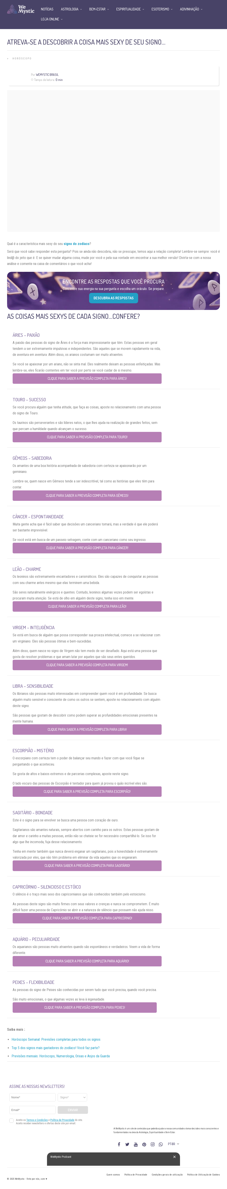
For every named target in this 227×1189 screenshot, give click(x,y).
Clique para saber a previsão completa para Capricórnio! (87, 918)
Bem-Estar (97, 9)
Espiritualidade (128, 9)
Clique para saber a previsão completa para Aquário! (87, 961)
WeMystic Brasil (47, 74)
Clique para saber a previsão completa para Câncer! (87, 548)
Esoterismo (160, 9)
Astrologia (69, 9)
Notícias (47, 9)
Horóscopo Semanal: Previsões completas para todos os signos (56, 1039)
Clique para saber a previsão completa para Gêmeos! (87, 495)
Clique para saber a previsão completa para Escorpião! (87, 791)
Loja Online (50, 19)
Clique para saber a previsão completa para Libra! (87, 729)
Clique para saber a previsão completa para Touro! (87, 437)
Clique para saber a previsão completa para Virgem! (87, 665)
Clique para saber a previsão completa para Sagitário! (87, 865)
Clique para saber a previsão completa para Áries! (87, 378)
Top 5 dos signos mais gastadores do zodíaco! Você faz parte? (56, 1048)
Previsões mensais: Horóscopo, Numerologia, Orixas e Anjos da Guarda (61, 1056)
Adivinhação (189, 9)
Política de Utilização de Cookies (203, 1174)
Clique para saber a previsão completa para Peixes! (84, 1007)
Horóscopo (22, 58)
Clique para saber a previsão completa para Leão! (87, 606)
